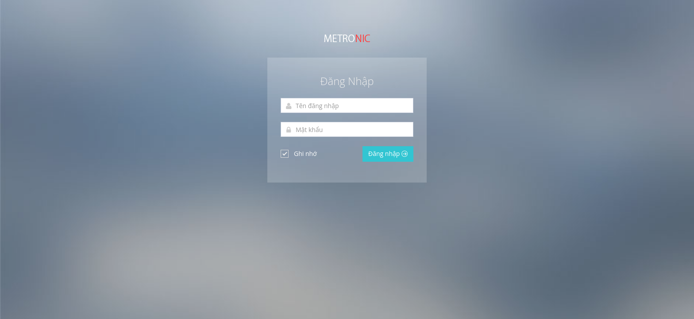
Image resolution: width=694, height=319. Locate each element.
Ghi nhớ (299, 153)
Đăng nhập (388, 153)
